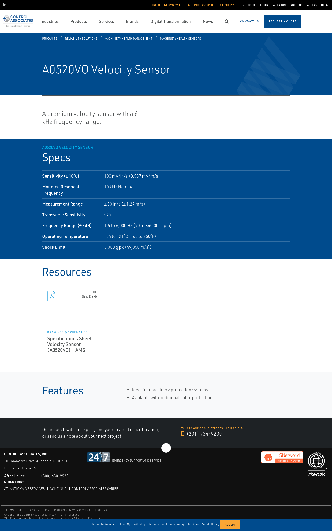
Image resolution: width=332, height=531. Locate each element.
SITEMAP (103, 510)
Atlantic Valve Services (24, 489)
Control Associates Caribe (95, 489)
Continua (58, 489)
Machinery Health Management (128, 38)
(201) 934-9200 (201, 433)
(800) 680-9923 (54, 475)
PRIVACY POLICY (38, 510)
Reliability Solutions (81, 38)
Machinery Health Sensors (180, 38)
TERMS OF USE (14, 510)
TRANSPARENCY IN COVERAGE (73, 510)
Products (49, 38)
